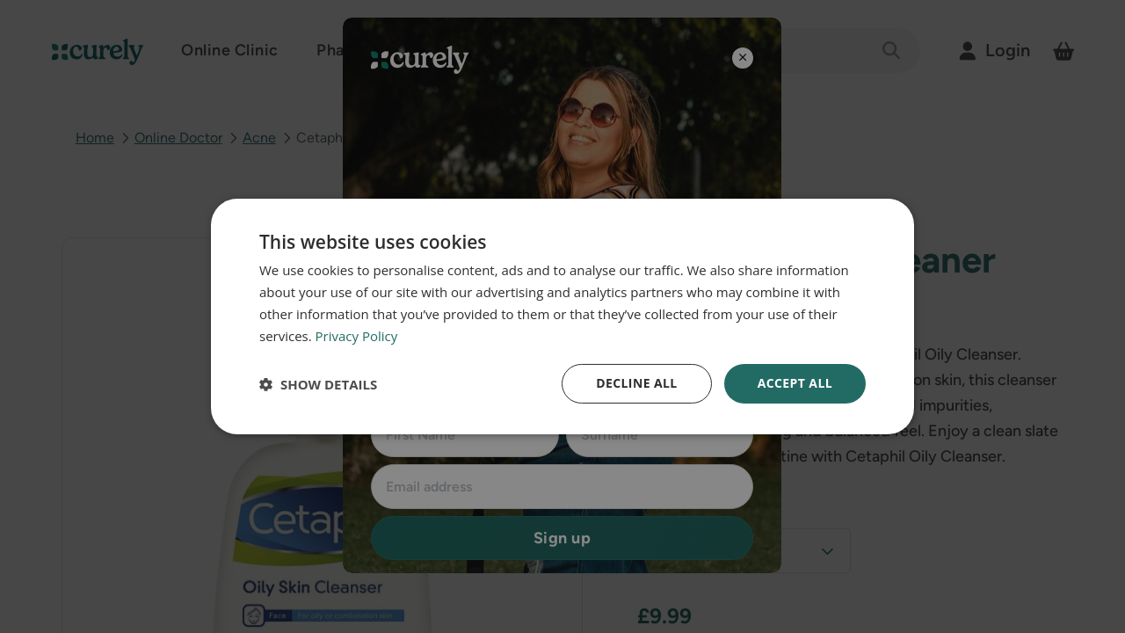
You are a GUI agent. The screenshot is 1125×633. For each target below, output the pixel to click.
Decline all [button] (636, 383)
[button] (318, 384)
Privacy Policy (357, 336)
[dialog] (562, 316)
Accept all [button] (795, 383)
